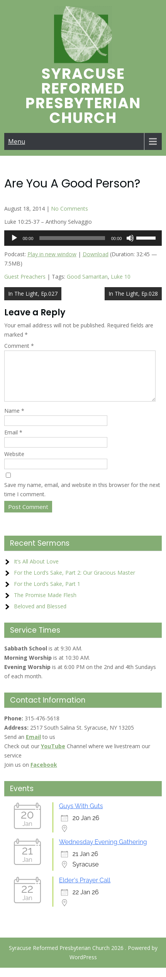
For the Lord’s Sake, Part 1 (47, 593)
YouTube (53, 755)
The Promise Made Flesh (45, 604)
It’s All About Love (36, 570)
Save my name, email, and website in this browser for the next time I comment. (82, 498)
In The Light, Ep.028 (133, 293)
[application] (83, 238)
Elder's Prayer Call (84, 889)
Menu (16, 141)
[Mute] (130, 238)
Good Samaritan (87, 276)
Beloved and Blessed (40, 615)
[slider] (72, 238)
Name (14, 420)
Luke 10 (120, 276)
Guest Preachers (25, 276)
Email (13, 441)
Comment (19, 345)
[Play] (14, 238)
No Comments (69, 208)
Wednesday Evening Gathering (103, 851)
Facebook (43, 774)
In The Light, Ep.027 (33, 293)
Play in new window (51, 254)
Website (14, 463)
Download (95, 254)
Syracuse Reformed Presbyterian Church (83, 95)
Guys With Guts (81, 815)
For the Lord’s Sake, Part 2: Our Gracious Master (74, 582)
